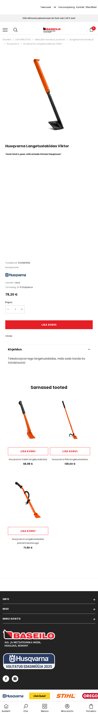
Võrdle (8, 335)
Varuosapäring (66, 7)
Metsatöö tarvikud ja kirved (50, 39)
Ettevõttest (91, 7)
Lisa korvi (49, 325)
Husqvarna (13, 43)
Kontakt (80, 7)
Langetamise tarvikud (81, 39)
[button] (25, 708)
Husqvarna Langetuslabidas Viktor (42, 43)
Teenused (45, 7)
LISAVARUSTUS (23, 39)
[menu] (5, 29)
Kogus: (9, 302)
